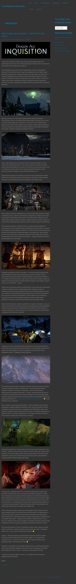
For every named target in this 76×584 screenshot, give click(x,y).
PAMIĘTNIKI (53, 3)
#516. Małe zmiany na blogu (63, 51)
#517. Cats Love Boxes (61, 48)
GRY (30, 3)
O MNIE (70, 3)
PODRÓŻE (62, 3)
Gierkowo (12, 39)
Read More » (5, 565)
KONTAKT (31, 9)
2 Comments (5, 39)
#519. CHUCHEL (59, 42)
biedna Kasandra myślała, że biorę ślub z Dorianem (30, 399)
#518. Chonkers (59, 45)
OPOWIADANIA (43, 3)
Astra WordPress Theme (54, 577)
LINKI (35, 3)
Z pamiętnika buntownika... (14, 6)
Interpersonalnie (20, 39)
